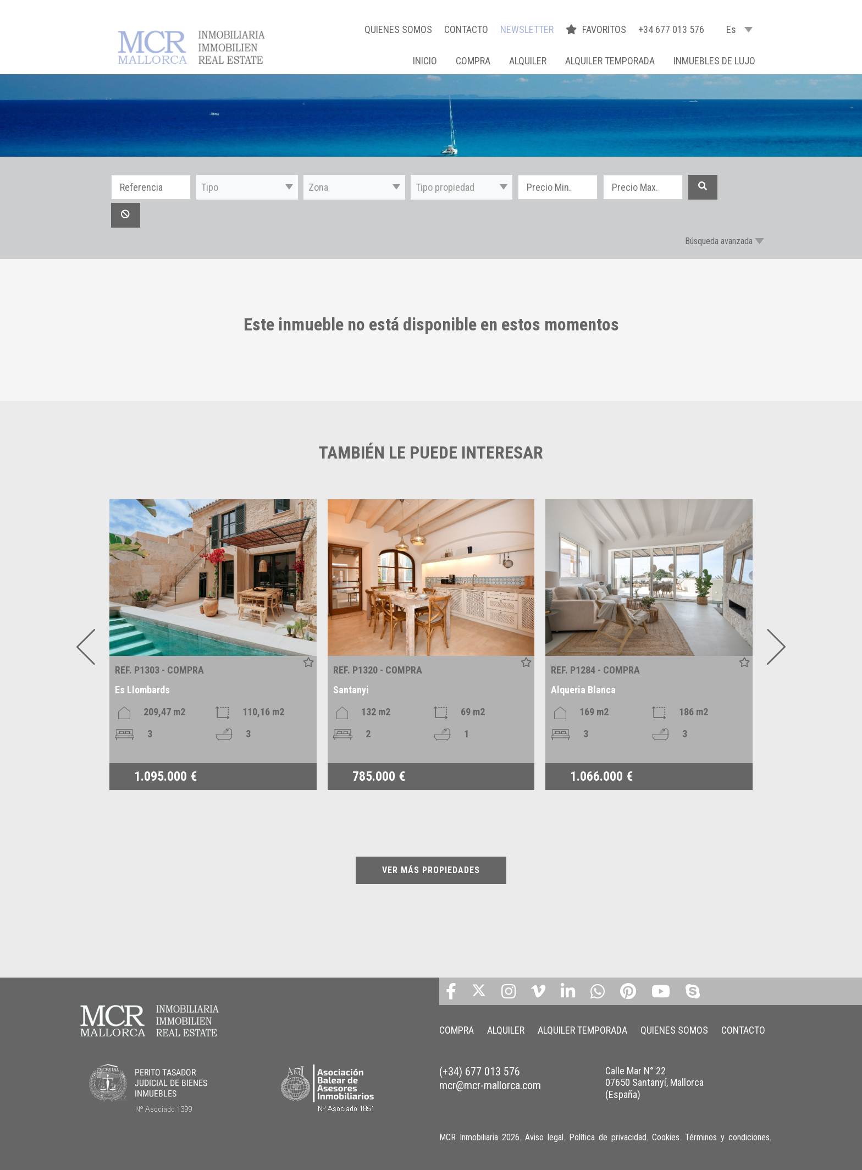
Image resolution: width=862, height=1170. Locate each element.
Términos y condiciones (727, 1137)
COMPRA (473, 61)
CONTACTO (466, 29)
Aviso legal (544, 1137)
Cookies (665, 1137)
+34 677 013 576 (671, 29)
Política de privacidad (607, 1137)
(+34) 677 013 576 (479, 1071)
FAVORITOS (597, 29)
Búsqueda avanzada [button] (719, 241)
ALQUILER (527, 61)
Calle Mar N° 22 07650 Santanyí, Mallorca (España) (654, 1082)
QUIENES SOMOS (398, 29)
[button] (247, 187)
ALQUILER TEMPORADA (610, 61)
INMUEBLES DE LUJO (714, 61)
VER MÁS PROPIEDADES (431, 870)
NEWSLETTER (527, 29)
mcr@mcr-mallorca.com (490, 1085)
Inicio (425, 61)
